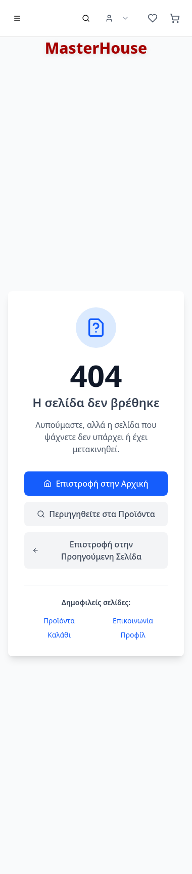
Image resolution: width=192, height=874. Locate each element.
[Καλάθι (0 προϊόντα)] (175, 18)
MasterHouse (96, 47)
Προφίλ (132, 635)
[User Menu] (117, 18)
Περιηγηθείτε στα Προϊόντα (96, 514)
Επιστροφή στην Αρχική (95, 483)
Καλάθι (59, 635)
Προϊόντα (59, 620)
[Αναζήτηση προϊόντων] (86, 18)
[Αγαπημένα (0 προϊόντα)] (152, 18)
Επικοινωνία (133, 620)
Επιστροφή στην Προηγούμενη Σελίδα (86, 550)
